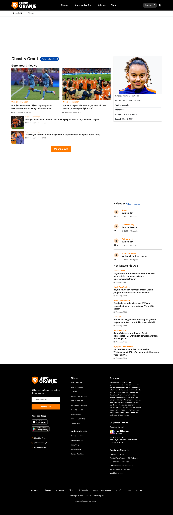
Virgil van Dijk (76, 449)
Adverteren (35, 490)
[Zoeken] (147, 5)
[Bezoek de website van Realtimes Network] (119, 432)
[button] (69, 5)
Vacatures (60, 490)
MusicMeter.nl (115, 466)
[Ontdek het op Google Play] (41, 429)
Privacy (71, 490)
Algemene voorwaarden (102, 490)
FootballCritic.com (117, 454)
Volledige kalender (133, 204)
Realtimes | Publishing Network (86, 501)
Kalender (102, 5)
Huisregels (83, 490)
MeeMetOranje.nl (116, 473)
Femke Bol (75, 392)
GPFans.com (115, 462)
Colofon (119, 490)
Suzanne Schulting (78, 419)
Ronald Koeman (77, 436)
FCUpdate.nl (133, 458)
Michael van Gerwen (79, 405)
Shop (113, 5)
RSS (129, 490)
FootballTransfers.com (118, 458)
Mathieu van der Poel (79, 396)
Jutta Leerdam (76, 383)
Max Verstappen (77, 387)
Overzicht (17, 13)
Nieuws (64, 5)
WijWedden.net (128, 466)
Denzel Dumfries (77, 454)
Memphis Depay (77, 440)
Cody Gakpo (75, 445)
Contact (48, 490)
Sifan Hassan (76, 414)
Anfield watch (126, 469)
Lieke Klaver (75, 423)
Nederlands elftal (82, 5)
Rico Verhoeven (77, 401)
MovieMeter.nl (126, 462)
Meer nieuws (61, 148)
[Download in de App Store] (40, 422)
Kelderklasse (115, 469)
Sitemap (139, 490)
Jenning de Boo (77, 410)
